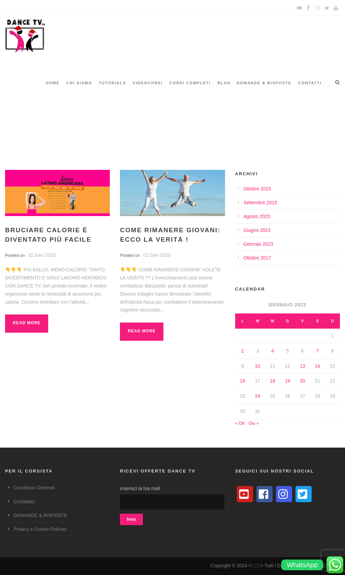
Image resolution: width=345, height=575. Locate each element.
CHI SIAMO (79, 83)
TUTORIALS (112, 83)
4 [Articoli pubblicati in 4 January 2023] (272, 351)
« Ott (240, 423)
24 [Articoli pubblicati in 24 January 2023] (257, 396)
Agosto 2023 (257, 216)
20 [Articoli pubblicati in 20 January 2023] (302, 381)
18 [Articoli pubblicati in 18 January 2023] (272, 381)
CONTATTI (310, 83)
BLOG (224, 83)
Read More (26, 323)
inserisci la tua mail (172, 498)
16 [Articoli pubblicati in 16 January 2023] (242, 381)
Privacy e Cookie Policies (39, 529)
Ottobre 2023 (257, 188)
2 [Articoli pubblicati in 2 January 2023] (242, 351)
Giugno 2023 (257, 230)
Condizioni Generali (34, 487)
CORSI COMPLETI (190, 83)
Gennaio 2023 (258, 244)
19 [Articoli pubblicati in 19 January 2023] (287, 381)
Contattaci (24, 501)
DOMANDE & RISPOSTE (264, 83)
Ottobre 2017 (257, 258)
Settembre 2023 (260, 202)
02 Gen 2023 (42, 255)
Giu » (253, 423)
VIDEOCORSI (148, 83)
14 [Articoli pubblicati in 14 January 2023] (317, 366)
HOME (53, 83)
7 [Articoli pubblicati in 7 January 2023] (317, 351)
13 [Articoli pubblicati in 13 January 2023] (302, 366)
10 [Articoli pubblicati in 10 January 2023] (257, 366)
